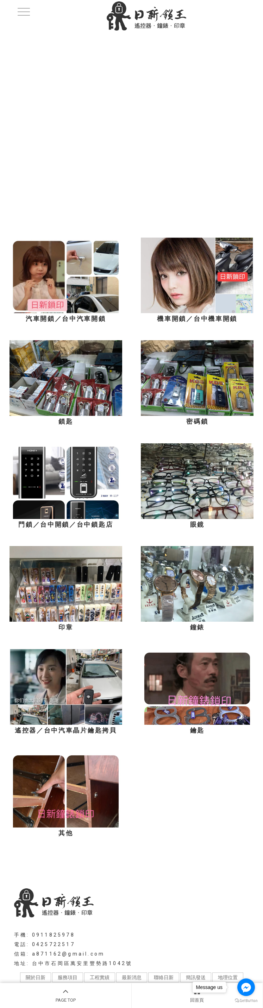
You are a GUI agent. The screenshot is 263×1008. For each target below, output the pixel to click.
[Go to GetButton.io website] (246, 1001)
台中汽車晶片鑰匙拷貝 (121, 867)
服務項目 (67, 977)
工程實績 (99, 977)
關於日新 (35, 977)
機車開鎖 (80, 867)
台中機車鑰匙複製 (172, 867)
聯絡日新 (164, 977)
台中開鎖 (208, 867)
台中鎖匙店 (236, 867)
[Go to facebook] (246, 987)
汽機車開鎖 (52, 867)
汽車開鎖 (25, 867)
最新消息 (132, 977)
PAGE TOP (66, 995)
